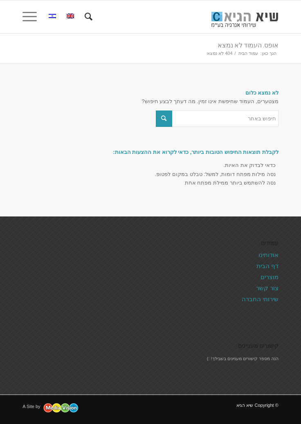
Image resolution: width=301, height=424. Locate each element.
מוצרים (270, 276)
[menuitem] (87, 16)
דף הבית (267, 265)
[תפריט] (32, 16)
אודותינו (268, 254)
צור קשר (267, 287)
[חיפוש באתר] (87, 16)
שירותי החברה (260, 298)
